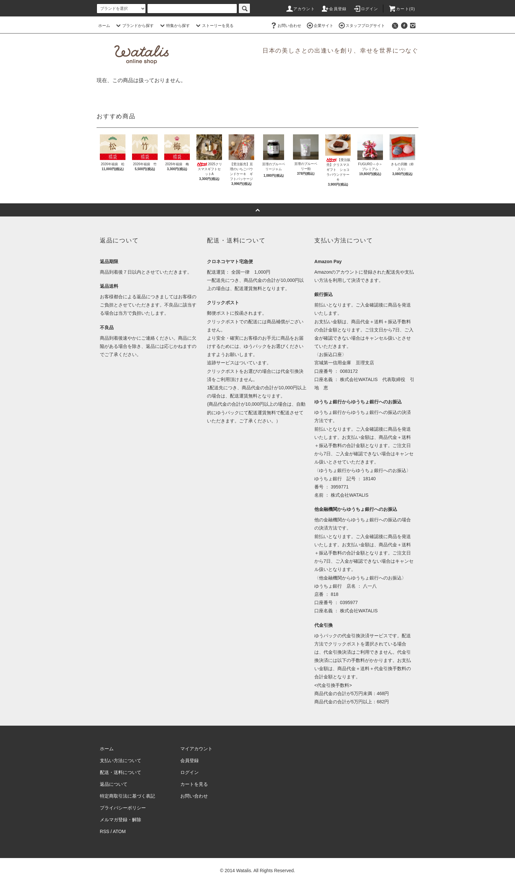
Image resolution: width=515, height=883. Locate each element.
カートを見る (194, 784)
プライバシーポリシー (123, 807)
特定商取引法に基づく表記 (127, 796)
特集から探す (174, 25)
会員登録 (334, 9)
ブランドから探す (134, 25)
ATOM (119, 831)
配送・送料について (120, 772)
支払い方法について (120, 760)
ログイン (365, 9)
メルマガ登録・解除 (120, 819)
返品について (113, 784)
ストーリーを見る (214, 25)
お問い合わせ (285, 25)
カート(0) (401, 9)
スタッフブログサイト (361, 25)
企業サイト (319, 25)
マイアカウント (196, 748)
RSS (104, 831)
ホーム (104, 25)
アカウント (300, 9)
